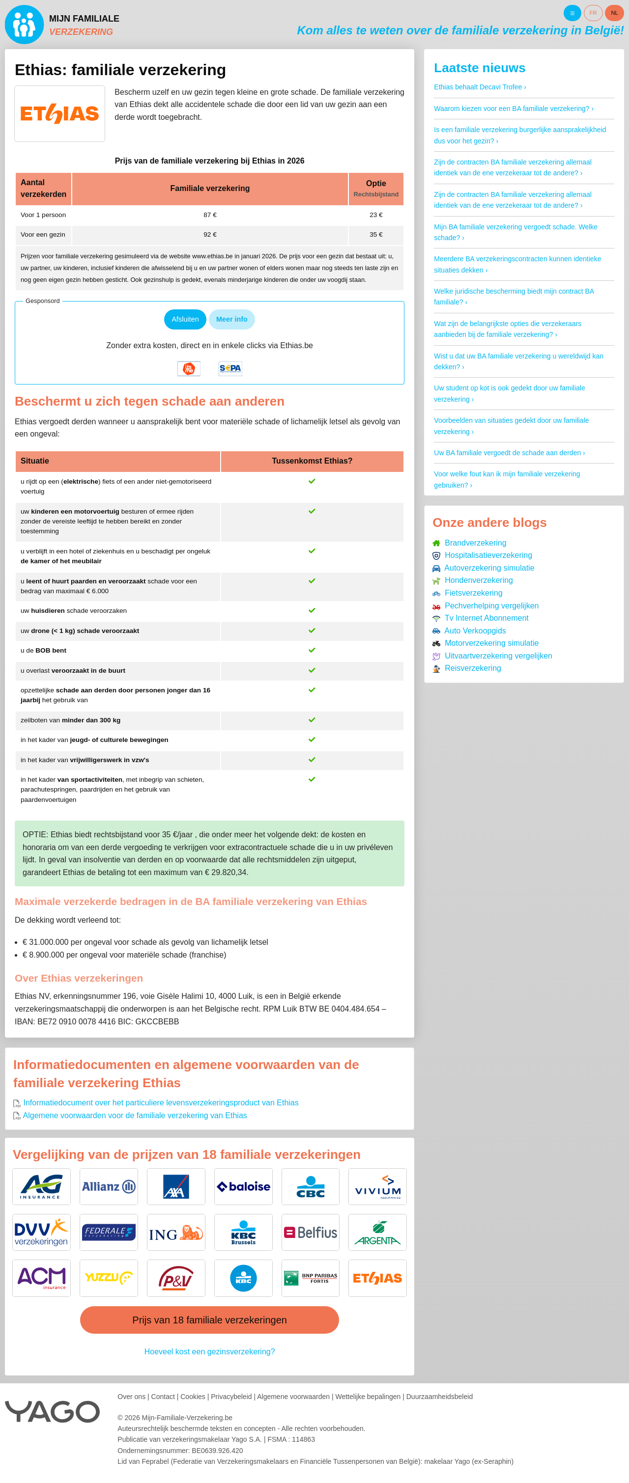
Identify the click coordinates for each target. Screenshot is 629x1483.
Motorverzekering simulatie (485, 643)
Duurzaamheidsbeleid (439, 1397)
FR (593, 13)
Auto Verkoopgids (469, 631)
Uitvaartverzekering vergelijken (492, 656)
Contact (163, 1397)
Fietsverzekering (467, 593)
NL (614, 13)
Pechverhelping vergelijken (485, 606)
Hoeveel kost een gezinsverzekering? (209, 1351)
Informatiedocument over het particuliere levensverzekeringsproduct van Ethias (156, 1103)
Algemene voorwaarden (293, 1397)
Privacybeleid (231, 1397)
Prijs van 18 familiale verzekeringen (209, 1320)
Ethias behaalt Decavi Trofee (478, 87)
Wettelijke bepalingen (367, 1397)
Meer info (232, 319)
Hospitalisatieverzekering (482, 555)
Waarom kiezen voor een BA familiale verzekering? (511, 108)
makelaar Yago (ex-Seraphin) (469, 1461)
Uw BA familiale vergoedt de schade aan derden (507, 453)
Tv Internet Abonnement (480, 618)
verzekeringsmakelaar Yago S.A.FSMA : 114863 (238, 1439)
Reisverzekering (466, 668)
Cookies (192, 1397)
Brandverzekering (469, 543)
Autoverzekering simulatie (483, 568)
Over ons (131, 1397)
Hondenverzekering (472, 580)
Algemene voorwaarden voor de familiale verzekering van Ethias (130, 1115)
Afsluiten (185, 319)
